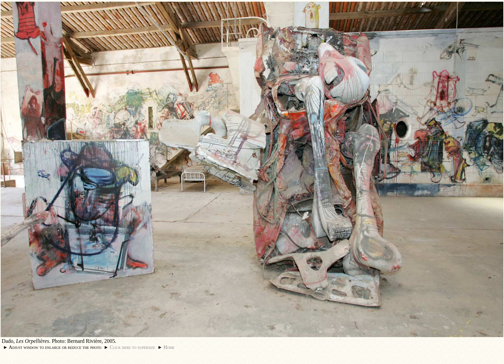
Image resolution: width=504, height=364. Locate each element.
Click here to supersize (132, 347)
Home (169, 347)
